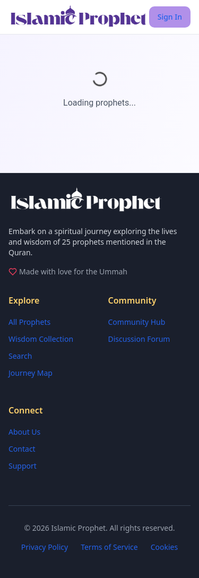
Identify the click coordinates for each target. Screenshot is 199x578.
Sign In (170, 17)
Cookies (164, 547)
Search (20, 356)
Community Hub (137, 322)
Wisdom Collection (40, 339)
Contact (22, 449)
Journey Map (30, 373)
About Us (24, 432)
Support (22, 466)
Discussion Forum (139, 339)
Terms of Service (109, 547)
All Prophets (29, 322)
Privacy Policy (44, 547)
